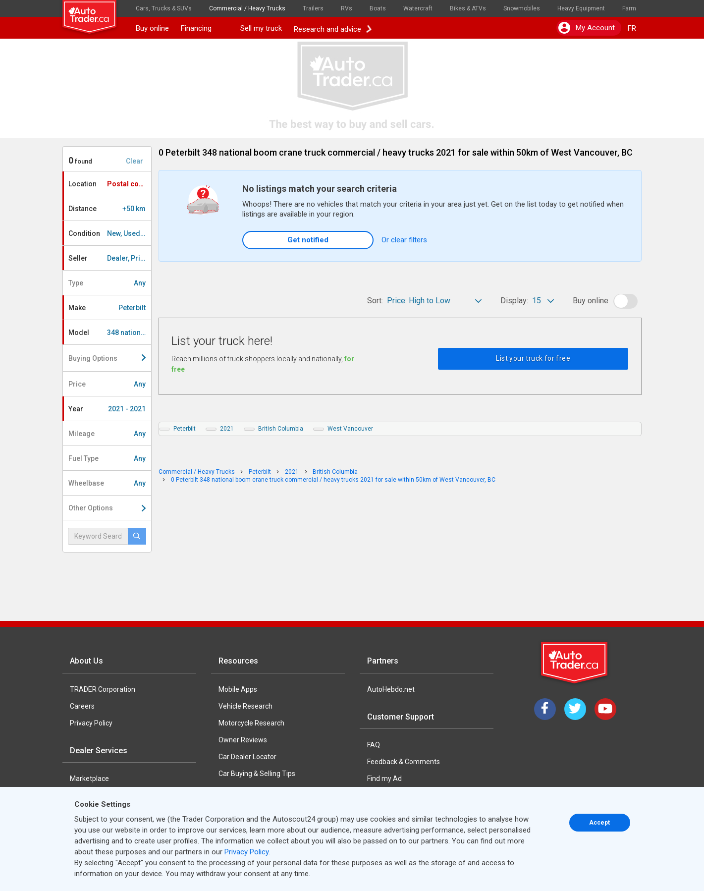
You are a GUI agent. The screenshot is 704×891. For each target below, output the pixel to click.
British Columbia (280, 428)
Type (107, 283)
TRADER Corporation (102, 689)
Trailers (313, 8)
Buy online (152, 28)
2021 (227, 428)
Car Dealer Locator (247, 757)
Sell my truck (261, 28)
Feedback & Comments (403, 762)
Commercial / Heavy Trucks (247, 8)
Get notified (307, 239)
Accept (599, 822)
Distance (107, 209)
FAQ (373, 745)
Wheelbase (107, 483)
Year (107, 409)
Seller (109, 258)
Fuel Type (107, 458)
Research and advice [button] (332, 28)
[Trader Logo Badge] (575, 662)
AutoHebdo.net (391, 689)
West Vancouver (350, 428)
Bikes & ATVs (468, 8)
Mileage (107, 434)
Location (109, 184)
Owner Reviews (242, 740)
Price (107, 384)
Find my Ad (384, 778)
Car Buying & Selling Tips (256, 774)
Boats (378, 8)
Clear (134, 161)
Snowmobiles (521, 8)
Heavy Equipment (581, 8)
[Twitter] (575, 709)
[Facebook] (545, 709)
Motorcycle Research (251, 723)
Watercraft (418, 8)
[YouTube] (605, 709)
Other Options (107, 508)
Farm (629, 8)
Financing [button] (204, 28)
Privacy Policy (91, 723)
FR (632, 28)
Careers (82, 706)
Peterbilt (184, 428)
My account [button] (586, 28)
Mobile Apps (237, 689)
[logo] (96, 12)
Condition (109, 233)
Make (107, 308)
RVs (346, 8)
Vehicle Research (245, 706)
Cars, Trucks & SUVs (164, 8)
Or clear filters (404, 239)
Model (109, 332)
